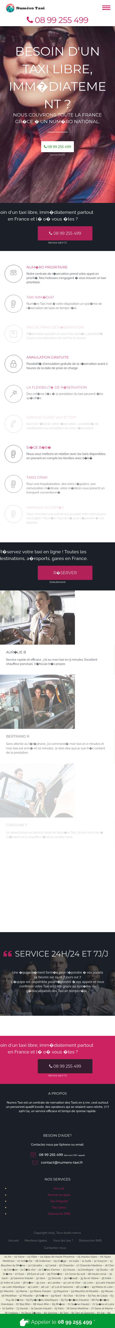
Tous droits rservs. (69, 1233)
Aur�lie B (16, 652)
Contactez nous (55, 1248)
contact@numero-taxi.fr (62, 1162)
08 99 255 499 (57, 20)
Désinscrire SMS (59, 1214)
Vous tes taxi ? (63, 1240)
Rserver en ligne (59, 1195)
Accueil (59, 1188)
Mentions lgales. (36, 1240)
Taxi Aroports (59, 1201)
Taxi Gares (59, 1207)
